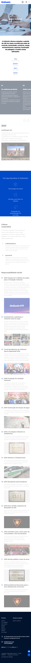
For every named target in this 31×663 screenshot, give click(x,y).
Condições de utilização (7, 656)
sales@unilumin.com (9, 641)
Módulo (3, 630)
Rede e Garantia (17, 620)
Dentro (3, 620)
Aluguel (3, 625)
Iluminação (4, 632)
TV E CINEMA (4, 622)
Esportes (3, 629)
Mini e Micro (4, 624)
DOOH (2, 627)
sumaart (16, 654)
